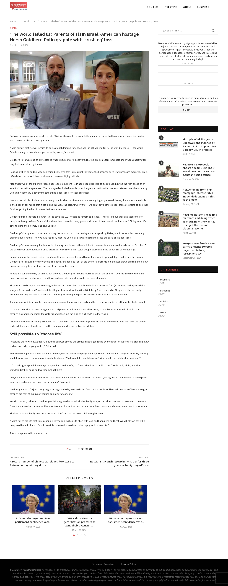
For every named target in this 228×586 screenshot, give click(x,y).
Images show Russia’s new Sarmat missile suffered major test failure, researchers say (199, 248)
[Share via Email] (90, 449)
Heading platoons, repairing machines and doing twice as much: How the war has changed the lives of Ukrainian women (200, 221)
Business (203, 7)
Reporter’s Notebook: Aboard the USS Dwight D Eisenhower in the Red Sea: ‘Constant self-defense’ (199, 169)
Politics (153, 7)
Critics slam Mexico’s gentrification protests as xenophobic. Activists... (79, 522)
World (187, 7)
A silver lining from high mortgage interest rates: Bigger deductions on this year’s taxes (199, 195)
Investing (170, 7)
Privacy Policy (128, 564)
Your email (188, 87)
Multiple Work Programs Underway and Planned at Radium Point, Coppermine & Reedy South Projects (199, 144)
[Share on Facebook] (79, 449)
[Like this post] (72, 449)
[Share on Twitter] (82, 449)
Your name (188, 67)
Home (13, 21)
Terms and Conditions (103, 564)
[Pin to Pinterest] (87, 449)
